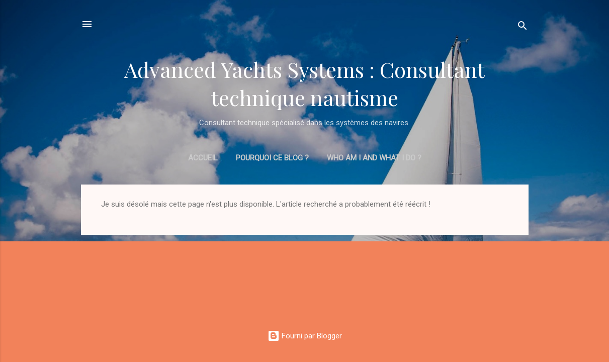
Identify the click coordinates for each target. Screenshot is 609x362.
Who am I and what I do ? (374, 157)
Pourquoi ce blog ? (272, 157)
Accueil (203, 157)
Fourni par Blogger (305, 335)
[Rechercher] (522, 27)
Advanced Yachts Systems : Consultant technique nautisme (304, 83)
